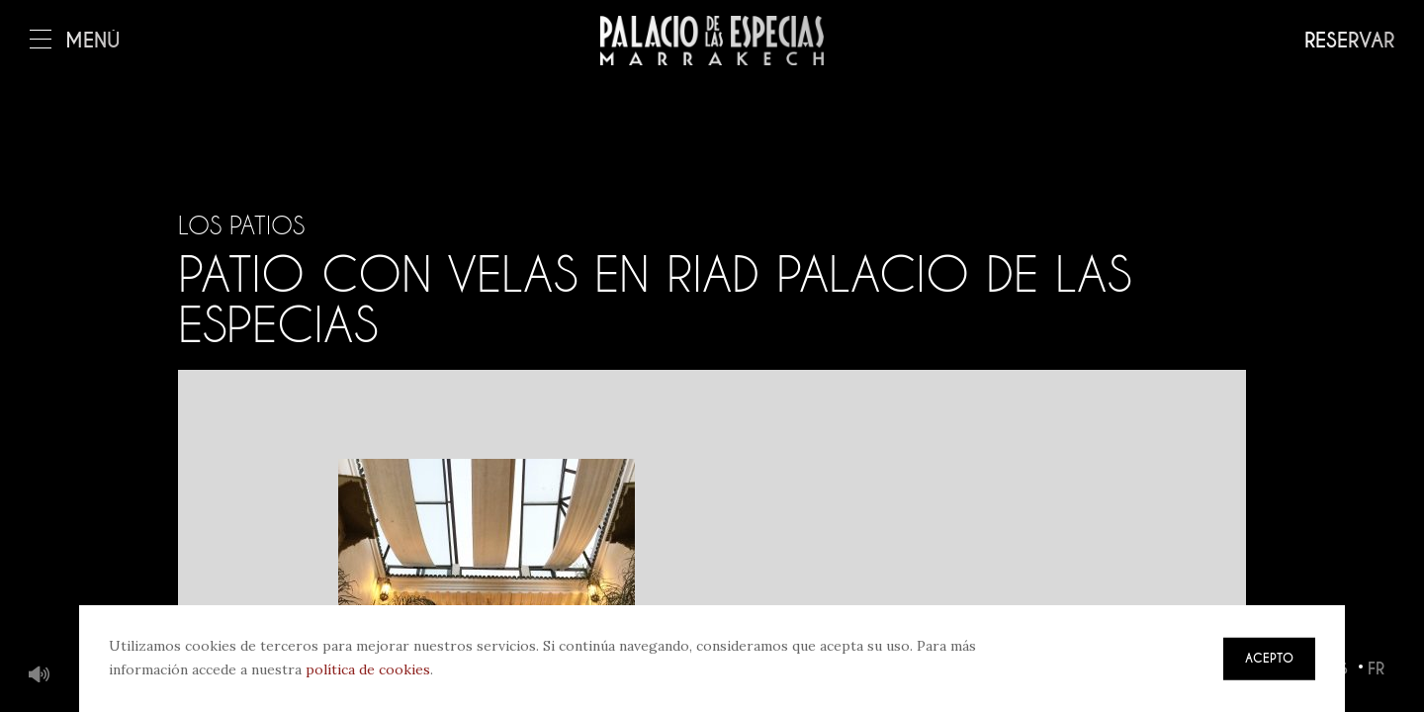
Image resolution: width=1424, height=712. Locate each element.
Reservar (1349, 41)
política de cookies (368, 669)
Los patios (241, 225)
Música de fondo (39, 675)
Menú (75, 41)
